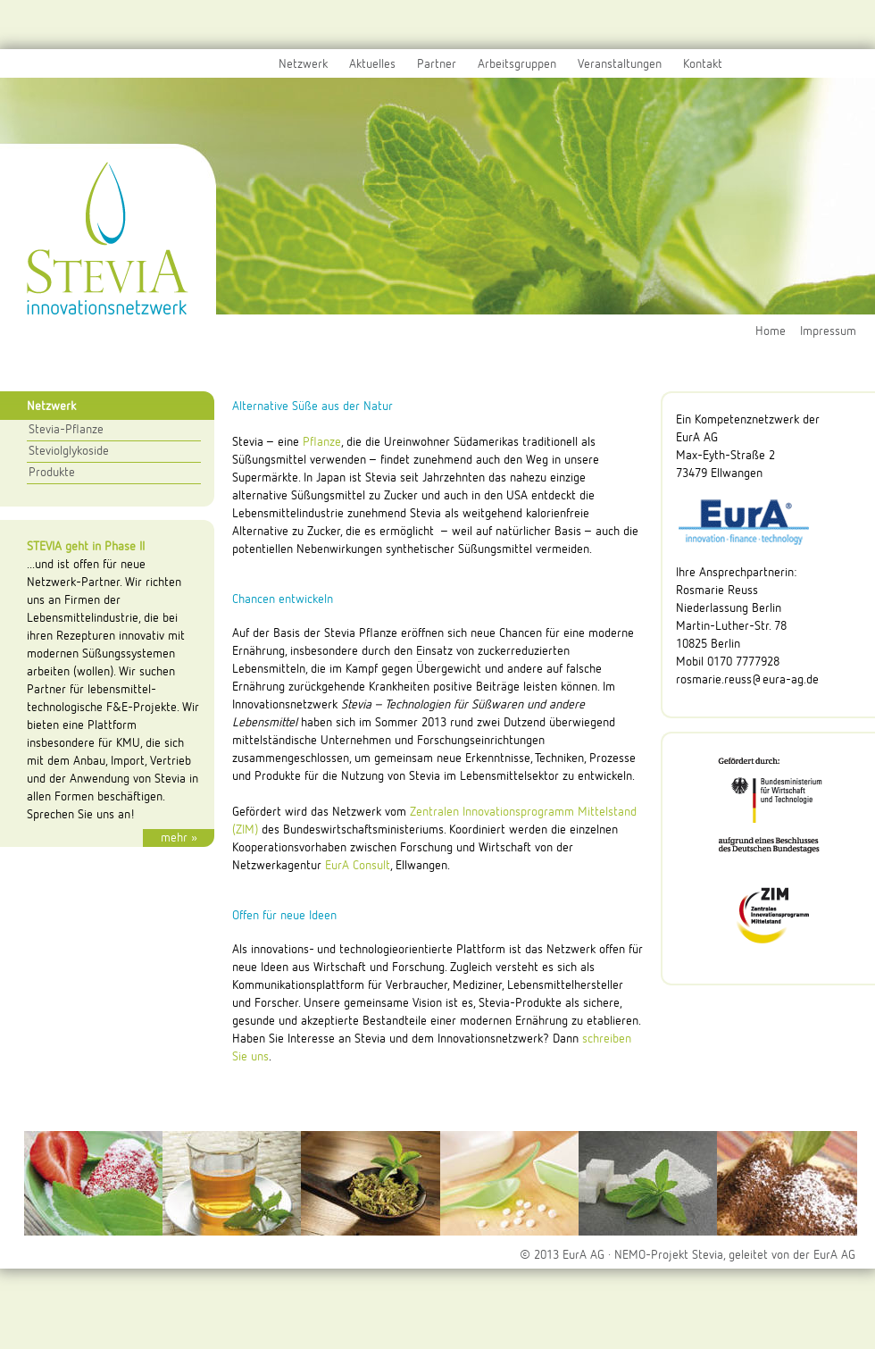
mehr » (179, 838)
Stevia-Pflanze (66, 429)
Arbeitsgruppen (517, 64)
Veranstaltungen (620, 64)
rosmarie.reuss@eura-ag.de (747, 680)
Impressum (828, 331)
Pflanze (322, 442)
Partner (436, 64)
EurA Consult (357, 865)
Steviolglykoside (69, 451)
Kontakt (702, 64)
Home (770, 331)
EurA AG (834, 1255)
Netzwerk (303, 64)
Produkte (52, 472)
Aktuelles (372, 64)
